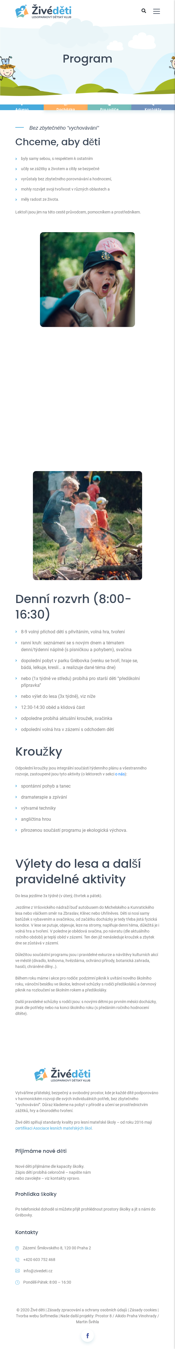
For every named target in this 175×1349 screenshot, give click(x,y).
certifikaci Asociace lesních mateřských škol (53, 1128)
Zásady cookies (143, 1310)
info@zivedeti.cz (33, 1271)
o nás (120, 774)
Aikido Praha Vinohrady (136, 1316)
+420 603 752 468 (35, 1259)
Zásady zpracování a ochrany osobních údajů (87, 1310)
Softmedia (49, 1316)
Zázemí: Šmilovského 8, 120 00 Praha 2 (53, 1248)
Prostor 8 (103, 1316)
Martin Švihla (87, 1322)
